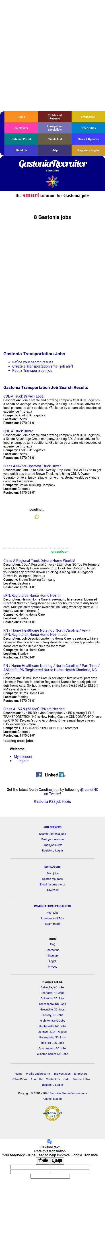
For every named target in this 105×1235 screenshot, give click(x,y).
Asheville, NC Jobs (52, 987)
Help (55, 150)
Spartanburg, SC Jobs (52, 1048)
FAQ (52, 944)
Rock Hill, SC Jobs (52, 1042)
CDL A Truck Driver (18, 431)
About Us (21, 150)
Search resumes (52, 879)
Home (21, 117)
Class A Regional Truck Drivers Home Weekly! (39, 561)
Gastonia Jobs (52, 1098)
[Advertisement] (52, 55)
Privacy (52, 966)
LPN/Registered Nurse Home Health (32, 595)
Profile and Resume (55, 116)
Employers (21, 128)
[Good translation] (43, 1161)
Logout (23, 761)
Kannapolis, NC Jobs (52, 1037)
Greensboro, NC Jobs (52, 1004)
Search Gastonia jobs (52, 833)
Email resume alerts (52, 884)
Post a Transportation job (32, 370)
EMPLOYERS (52, 866)
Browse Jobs (62, 1073)
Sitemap (52, 955)
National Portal (21, 139)
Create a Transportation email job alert (42, 366)
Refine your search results (32, 362)
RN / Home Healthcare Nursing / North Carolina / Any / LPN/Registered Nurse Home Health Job (46, 632)
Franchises (88, 117)
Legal (52, 961)
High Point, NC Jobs (52, 1020)
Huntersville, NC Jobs (52, 1026)
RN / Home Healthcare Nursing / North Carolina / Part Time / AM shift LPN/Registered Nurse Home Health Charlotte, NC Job (51, 670)
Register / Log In (88, 150)
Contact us (53, 950)
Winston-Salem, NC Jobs (52, 1054)
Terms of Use (81, 1079)
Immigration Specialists (54, 128)
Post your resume (52, 839)
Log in (59, 850)
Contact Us (53, 1079)
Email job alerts (52, 845)
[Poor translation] (57, 1161)
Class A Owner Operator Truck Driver (32, 466)
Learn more (52, 923)
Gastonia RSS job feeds (52, 801)
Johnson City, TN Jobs (52, 1031)
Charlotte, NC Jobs (52, 992)
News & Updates (88, 139)
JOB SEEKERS (52, 827)
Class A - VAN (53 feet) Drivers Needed (34, 709)
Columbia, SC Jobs (52, 998)
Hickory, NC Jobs (52, 1015)
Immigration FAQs (52, 918)
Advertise (53, 890)
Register (47, 850)
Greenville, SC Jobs (52, 1009)
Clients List (54, 139)
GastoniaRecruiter (52, 166)
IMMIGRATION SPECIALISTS (52, 906)
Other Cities (88, 128)
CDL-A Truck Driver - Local (23, 396)
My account (23, 757)
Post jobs (52, 873)
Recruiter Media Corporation (67, 1093)
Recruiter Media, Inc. (52, 181)
